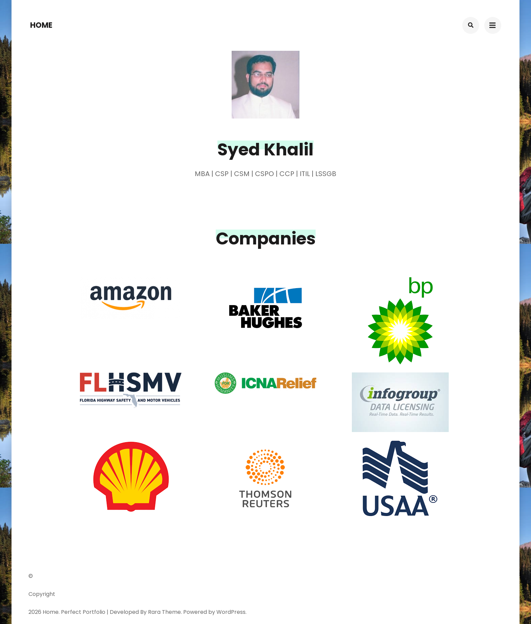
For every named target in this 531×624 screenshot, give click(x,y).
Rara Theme (164, 612)
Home (41, 25)
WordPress (231, 612)
